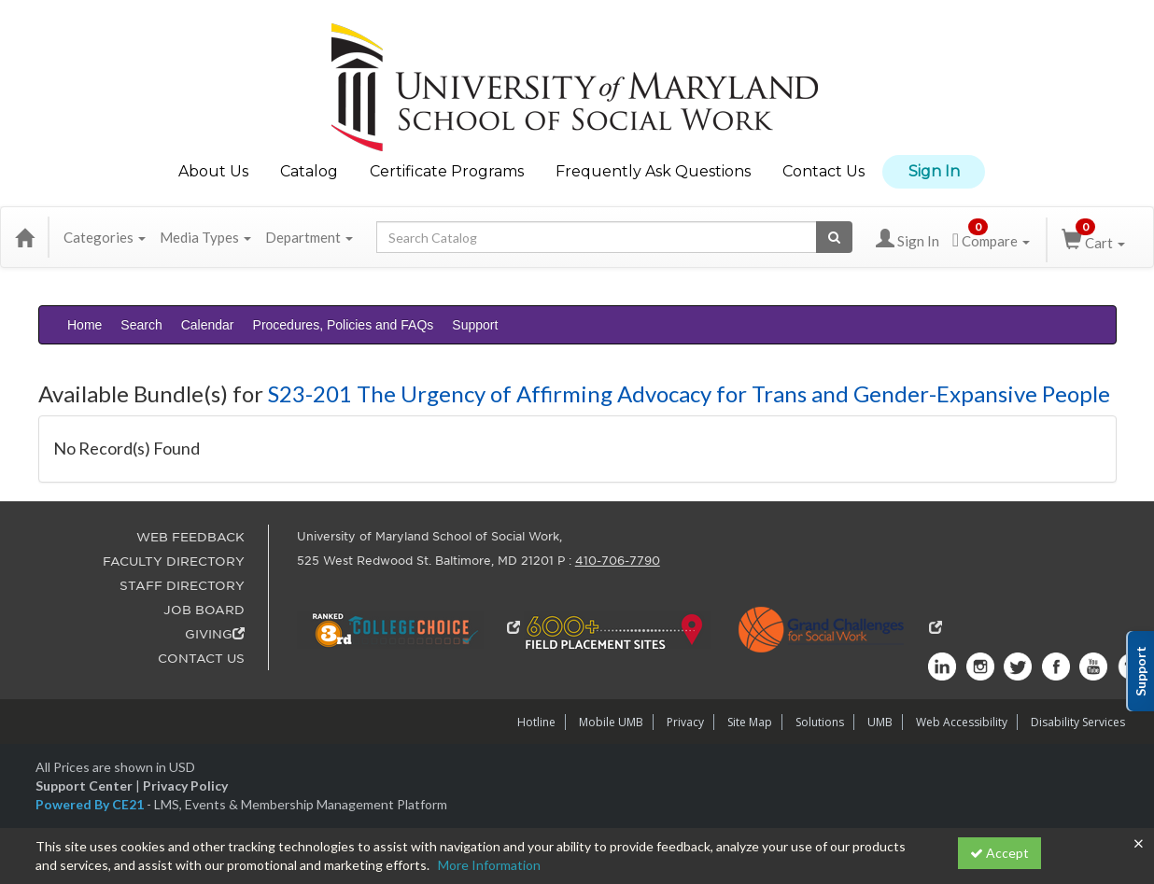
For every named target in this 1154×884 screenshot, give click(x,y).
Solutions (819, 722)
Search (141, 324)
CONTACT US (201, 659)
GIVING (215, 634)
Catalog (309, 171)
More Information (489, 865)
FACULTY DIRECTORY (174, 561)
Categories (104, 237)
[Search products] (834, 237)
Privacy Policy (185, 785)
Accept (999, 853)
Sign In (934, 171)
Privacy (685, 722)
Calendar (207, 324)
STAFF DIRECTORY (182, 586)
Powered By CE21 (91, 804)
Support (475, 324)
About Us (213, 171)
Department (309, 237)
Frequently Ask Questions (653, 171)
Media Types (205, 237)
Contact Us (823, 171)
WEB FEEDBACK (190, 537)
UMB (880, 722)
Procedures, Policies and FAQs (343, 324)
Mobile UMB (611, 722)
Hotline (536, 722)
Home (84, 324)
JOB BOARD (204, 610)
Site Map (749, 722)
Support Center (84, 785)
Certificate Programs (447, 171)
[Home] (24, 237)
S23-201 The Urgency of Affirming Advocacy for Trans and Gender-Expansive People (689, 393)
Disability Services (1078, 722)
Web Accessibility (961, 722)
